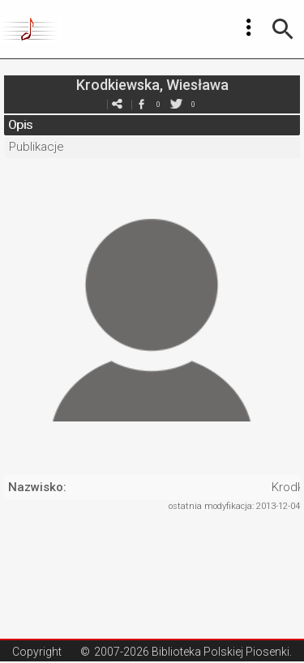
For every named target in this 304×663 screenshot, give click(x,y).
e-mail (117, 104)
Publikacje (36, 146)
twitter (177, 104)
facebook (142, 104)
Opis (20, 125)
